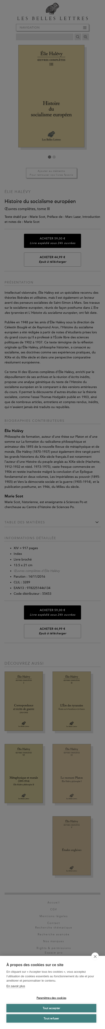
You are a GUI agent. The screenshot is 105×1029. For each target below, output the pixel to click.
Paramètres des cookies (51, 998)
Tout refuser (51, 1018)
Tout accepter (51, 1008)
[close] (95, 956)
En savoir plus (15, 986)
